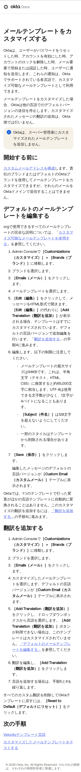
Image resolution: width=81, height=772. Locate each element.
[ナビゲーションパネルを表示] (75, 6)
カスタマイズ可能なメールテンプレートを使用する (38, 238)
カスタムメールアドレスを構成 (29, 168)
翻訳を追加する (47, 339)
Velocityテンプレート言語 (24, 734)
